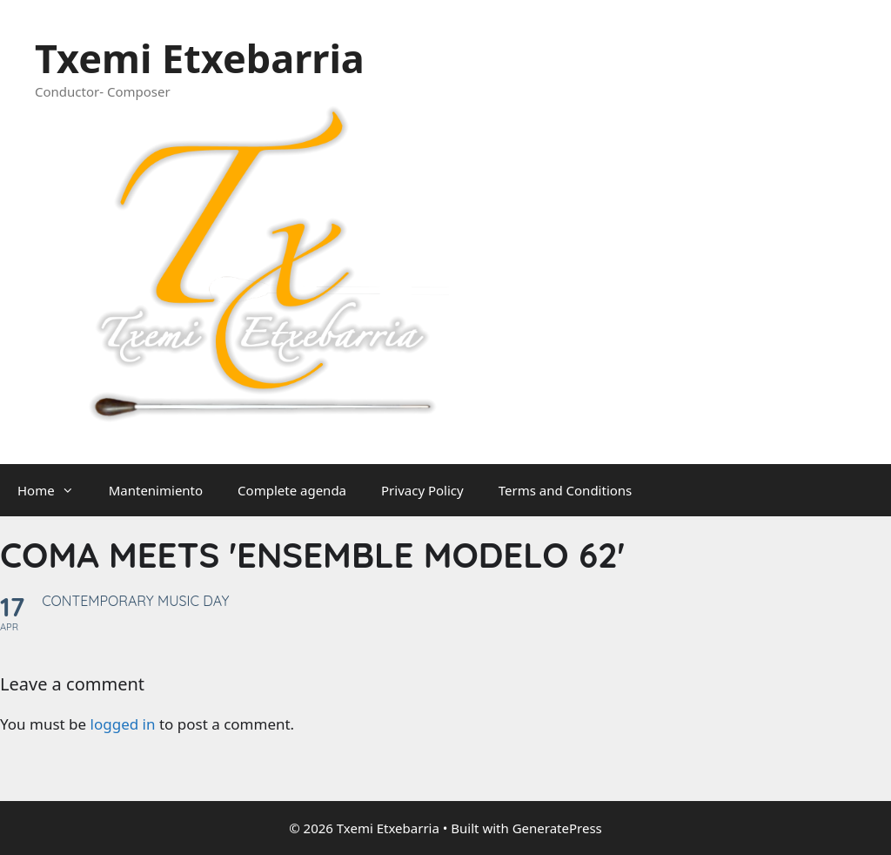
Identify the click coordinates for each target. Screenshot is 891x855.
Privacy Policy (422, 490)
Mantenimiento (156, 490)
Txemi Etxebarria (200, 57)
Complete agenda (292, 490)
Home (54, 490)
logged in (123, 724)
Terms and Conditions (566, 490)
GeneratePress (557, 828)
